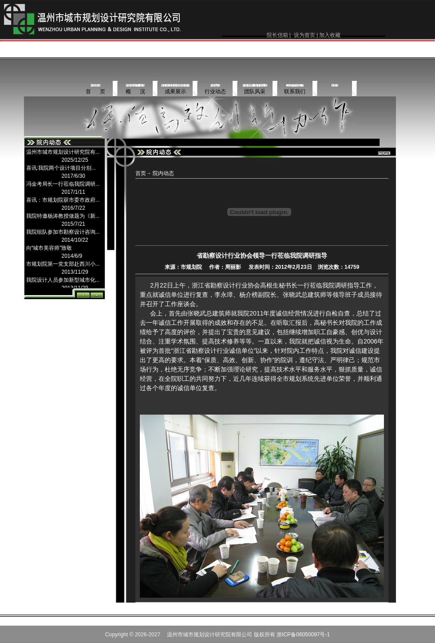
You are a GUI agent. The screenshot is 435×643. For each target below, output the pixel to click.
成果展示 (175, 91)
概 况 (135, 91)
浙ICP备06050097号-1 (303, 634)
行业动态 (215, 91)
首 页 (95, 91)
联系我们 (294, 91)
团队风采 (254, 91)
